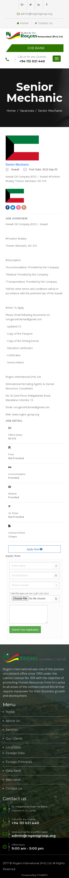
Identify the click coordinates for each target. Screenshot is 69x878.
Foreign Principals (19, 762)
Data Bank (13, 770)
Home (23, 23)
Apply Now (34, 549)
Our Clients (14, 738)
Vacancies (27, 111)
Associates (13, 779)
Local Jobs (13, 747)
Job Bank (36, 48)
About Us (13, 720)
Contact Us (43, 23)
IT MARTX (42, 875)
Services (12, 729)
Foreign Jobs (15, 753)
